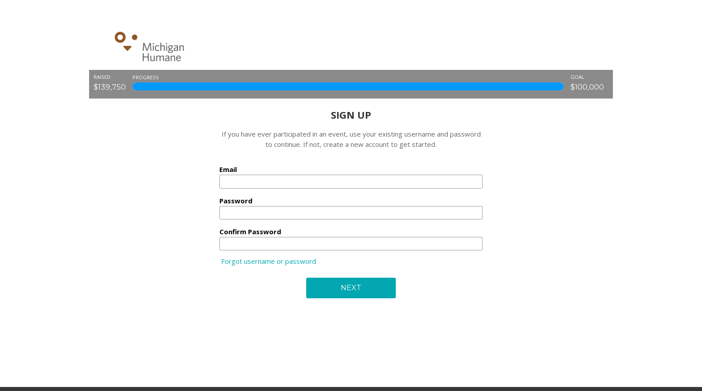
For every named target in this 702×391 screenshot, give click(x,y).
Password (236, 200)
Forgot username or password (268, 261)
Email (228, 169)
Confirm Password (250, 231)
